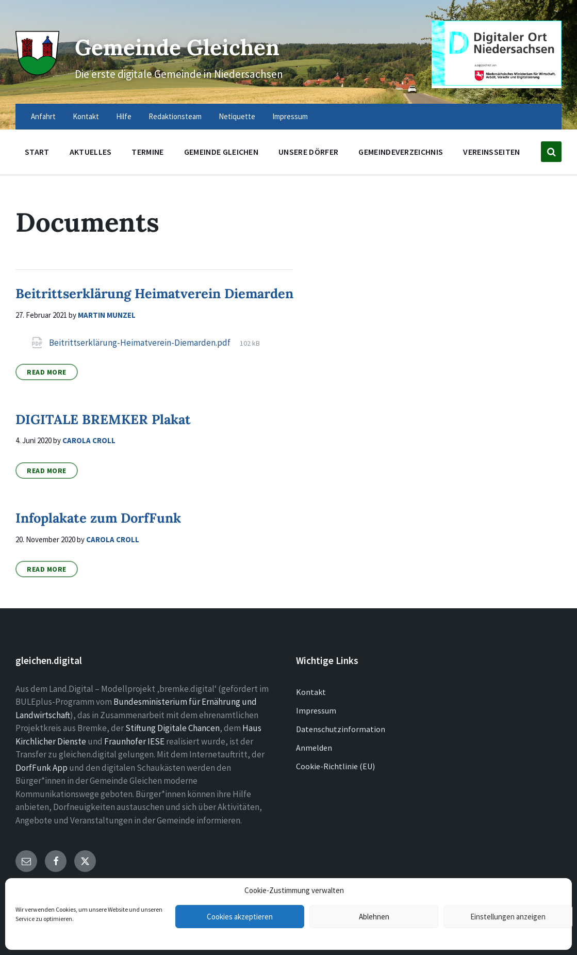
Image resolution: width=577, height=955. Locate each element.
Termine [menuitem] (147, 152)
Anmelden (314, 747)
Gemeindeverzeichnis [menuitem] (400, 152)
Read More (47, 372)
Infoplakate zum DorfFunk (98, 517)
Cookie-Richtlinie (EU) (335, 766)
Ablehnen (374, 916)
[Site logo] (35, 70)
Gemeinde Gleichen (193, 45)
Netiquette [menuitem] (237, 116)
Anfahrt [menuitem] (43, 116)
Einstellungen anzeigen (508, 916)
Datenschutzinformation (340, 729)
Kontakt (311, 692)
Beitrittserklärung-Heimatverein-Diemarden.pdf (140, 342)
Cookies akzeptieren (240, 916)
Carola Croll (89, 440)
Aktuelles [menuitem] (91, 152)
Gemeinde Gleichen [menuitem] (221, 152)
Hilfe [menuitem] (123, 116)
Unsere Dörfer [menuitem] (308, 152)
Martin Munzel (107, 315)
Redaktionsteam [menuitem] (175, 116)
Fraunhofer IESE (134, 741)
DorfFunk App (41, 767)
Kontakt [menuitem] (86, 116)
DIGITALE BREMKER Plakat (103, 419)
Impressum (316, 710)
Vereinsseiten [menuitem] (491, 152)
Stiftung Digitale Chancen (172, 728)
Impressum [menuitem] (290, 116)
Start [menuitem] (37, 152)
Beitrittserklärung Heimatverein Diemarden (154, 293)
